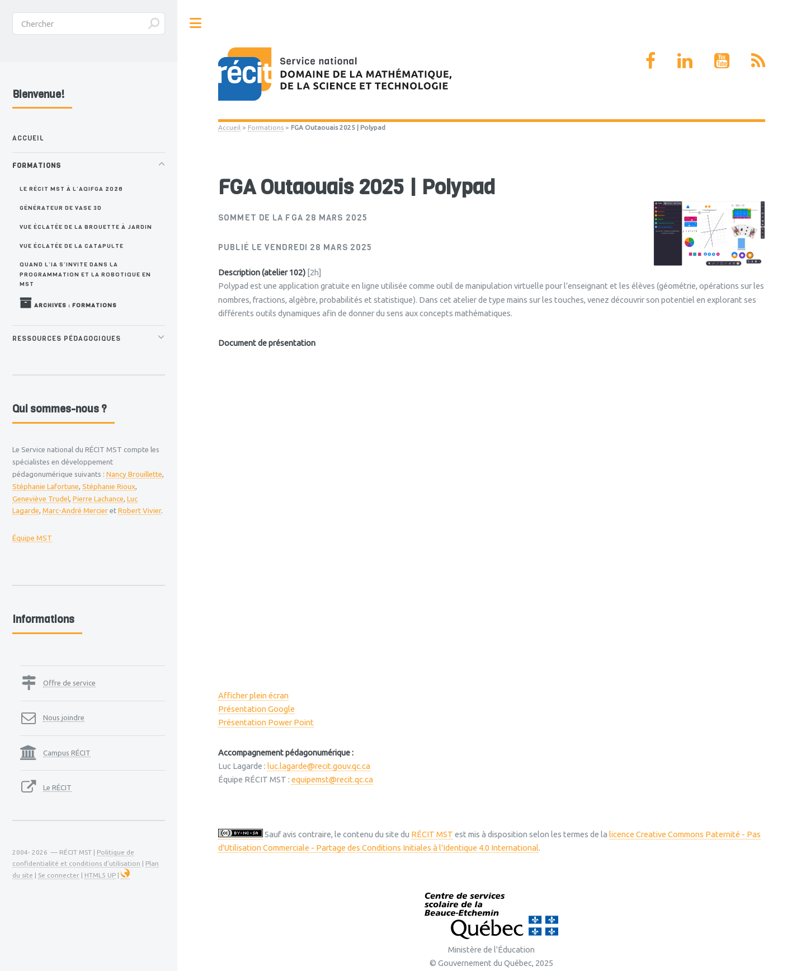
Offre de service (69, 683)
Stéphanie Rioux (108, 486)
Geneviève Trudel (40, 499)
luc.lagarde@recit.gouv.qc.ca (318, 766)
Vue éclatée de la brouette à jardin (86, 227)
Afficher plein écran (253, 695)
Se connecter (58, 875)
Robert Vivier (139, 510)
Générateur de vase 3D (61, 208)
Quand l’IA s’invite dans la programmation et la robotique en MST (85, 274)
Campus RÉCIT (67, 753)
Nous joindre (63, 717)
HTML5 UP (100, 875)
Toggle (195, 23)
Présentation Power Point (266, 722)
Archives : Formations (68, 303)
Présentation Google (256, 709)
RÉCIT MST (432, 834)
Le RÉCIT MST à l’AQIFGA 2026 (71, 189)
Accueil (229, 127)
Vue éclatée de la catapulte (72, 246)
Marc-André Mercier (75, 510)
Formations (266, 127)
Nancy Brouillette (134, 474)
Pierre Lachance (98, 499)
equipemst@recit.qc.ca (332, 779)
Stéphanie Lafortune (45, 486)
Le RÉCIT (57, 787)
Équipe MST (32, 538)
